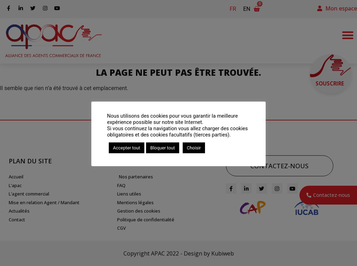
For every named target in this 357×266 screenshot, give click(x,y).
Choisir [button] (194, 147)
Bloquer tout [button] (162, 147)
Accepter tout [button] (126, 147)
